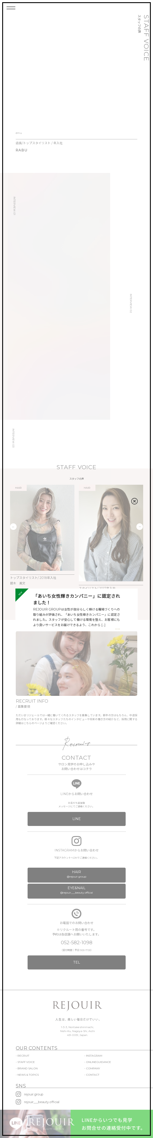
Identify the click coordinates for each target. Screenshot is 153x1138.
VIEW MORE (117, 629)
